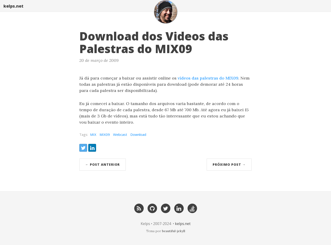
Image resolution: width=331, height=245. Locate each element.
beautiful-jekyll (173, 231)
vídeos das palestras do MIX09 (208, 78)
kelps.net (13, 10)
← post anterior (102, 164)
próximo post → (229, 164)
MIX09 (105, 134)
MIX (93, 134)
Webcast (120, 134)
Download (138, 134)
